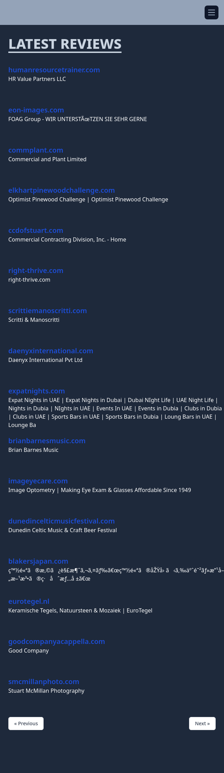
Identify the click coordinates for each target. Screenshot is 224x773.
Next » (202, 723)
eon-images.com (36, 110)
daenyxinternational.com (50, 350)
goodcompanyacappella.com (56, 641)
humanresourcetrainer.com (54, 69)
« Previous (26, 723)
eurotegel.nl (29, 601)
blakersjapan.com (38, 561)
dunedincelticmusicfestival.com (61, 521)
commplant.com (35, 150)
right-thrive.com (35, 270)
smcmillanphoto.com (43, 681)
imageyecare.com (38, 480)
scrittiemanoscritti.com (47, 310)
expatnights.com (36, 390)
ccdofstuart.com (35, 230)
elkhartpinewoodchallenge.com (61, 190)
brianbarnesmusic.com (47, 440)
